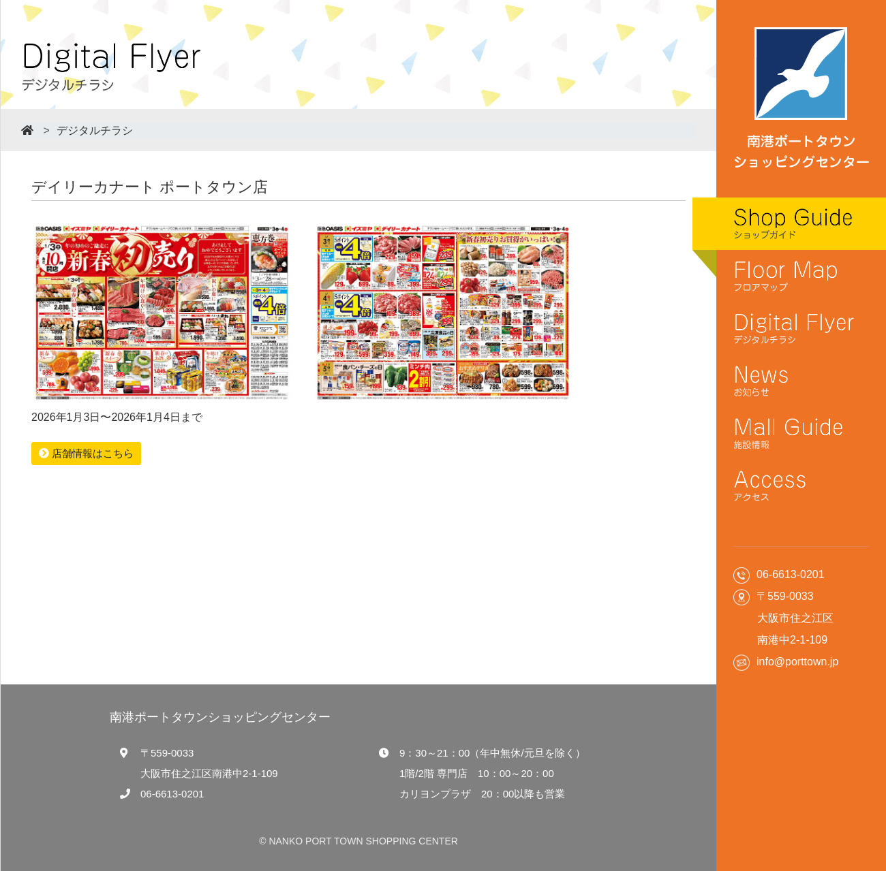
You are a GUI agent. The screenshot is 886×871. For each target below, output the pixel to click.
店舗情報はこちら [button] (86, 453)
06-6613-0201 (172, 793)
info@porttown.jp (797, 661)
